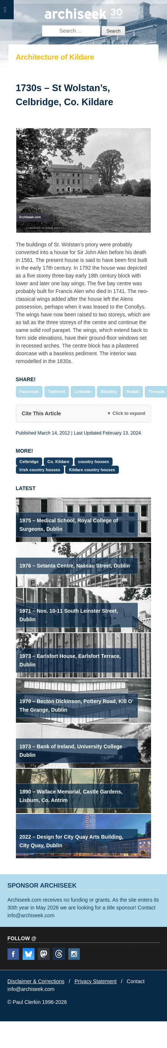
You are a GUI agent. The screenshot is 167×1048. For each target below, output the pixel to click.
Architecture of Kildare (55, 57)
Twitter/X (56, 391)
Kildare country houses (92, 470)
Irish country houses (40, 470)
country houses (93, 461)
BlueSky (109, 391)
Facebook (29, 391)
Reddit (132, 391)
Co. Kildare (58, 461)
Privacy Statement (95, 981)
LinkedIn (82, 391)
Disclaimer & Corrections (35, 981)
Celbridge (29, 461)
